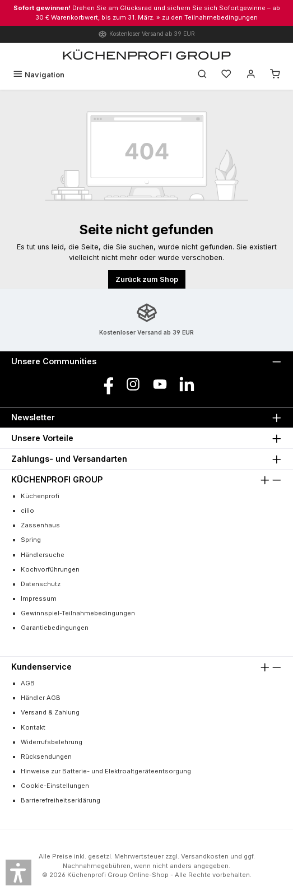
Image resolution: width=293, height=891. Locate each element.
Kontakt (33, 727)
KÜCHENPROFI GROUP (57, 479)
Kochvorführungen (50, 569)
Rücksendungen (46, 756)
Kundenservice (41, 666)
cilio (27, 510)
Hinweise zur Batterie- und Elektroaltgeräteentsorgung (106, 771)
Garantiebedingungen (55, 628)
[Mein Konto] (251, 75)
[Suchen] (202, 75)
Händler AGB (41, 698)
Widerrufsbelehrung (51, 742)
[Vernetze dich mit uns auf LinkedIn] (186, 384)
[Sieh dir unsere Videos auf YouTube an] (160, 384)
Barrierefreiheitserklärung (60, 800)
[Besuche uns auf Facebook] (106, 384)
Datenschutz (41, 584)
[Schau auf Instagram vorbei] (133, 384)
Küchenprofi (40, 496)
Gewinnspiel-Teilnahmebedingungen (78, 613)
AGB (28, 683)
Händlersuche (42, 555)
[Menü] (39, 75)
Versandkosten (205, 856)
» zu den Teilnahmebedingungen (207, 17)
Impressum (39, 598)
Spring (31, 540)
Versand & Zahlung (50, 712)
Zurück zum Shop (146, 279)
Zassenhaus (40, 525)
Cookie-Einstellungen (55, 786)
